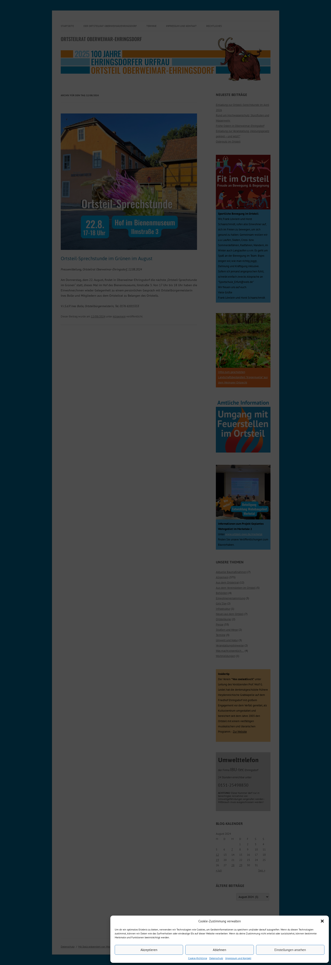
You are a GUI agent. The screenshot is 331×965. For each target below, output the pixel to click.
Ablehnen (219, 950)
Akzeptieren (148, 950)
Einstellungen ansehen (290, 950)
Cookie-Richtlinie (197, 958)
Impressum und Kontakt (238, 958)
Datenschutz (216, 958)
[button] (322, 921)
